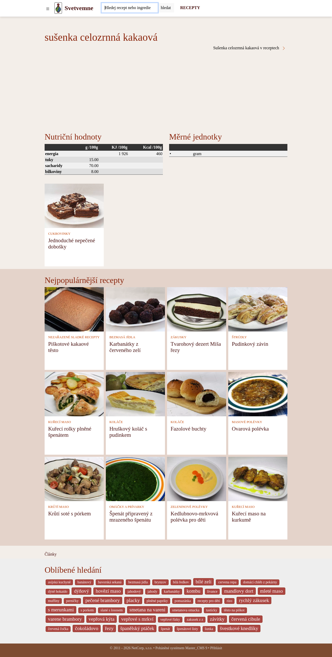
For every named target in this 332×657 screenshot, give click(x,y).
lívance (212, 591)
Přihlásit (216, 648)
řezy (109, 628)
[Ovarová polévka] (257, 393)
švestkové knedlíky (239, 628)
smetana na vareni (147, 609)
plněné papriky (157, 601)
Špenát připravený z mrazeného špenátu (131, 516)
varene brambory (65, 619)
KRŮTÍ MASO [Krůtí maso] (58, 507)
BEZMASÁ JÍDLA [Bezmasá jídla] (122, 337)
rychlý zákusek (254, 600)
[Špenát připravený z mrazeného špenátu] (135, 478)
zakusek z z (195, 619)
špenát (165, 629)
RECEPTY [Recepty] (190, 7)
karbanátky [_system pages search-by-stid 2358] (172, 591)
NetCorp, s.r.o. (142, 648)
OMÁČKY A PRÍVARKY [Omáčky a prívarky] (126, 507)
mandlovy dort (238, 591)
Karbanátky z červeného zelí (125, 347)
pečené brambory (102, 600)
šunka (209, 629)
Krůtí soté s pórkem (69, 513)
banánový (84, 582)
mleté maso (271, 591)
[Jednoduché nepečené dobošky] (74, 205)
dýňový (81, 591)
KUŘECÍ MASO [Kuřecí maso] (59, 422)
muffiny (53, 601)
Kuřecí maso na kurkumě (249, 516)
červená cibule (245, 619)
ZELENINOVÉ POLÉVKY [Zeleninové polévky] (189, 507)
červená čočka (58, 629)
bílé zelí (203, 581)
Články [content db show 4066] (51, 554)
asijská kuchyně (59, 582)
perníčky (72, 601)
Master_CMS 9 (196, 648)
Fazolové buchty (188, 429)
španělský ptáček (137, 628)
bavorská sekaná (109, 582)
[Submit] (166, 7)
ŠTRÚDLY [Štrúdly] (239, 337)
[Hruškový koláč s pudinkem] (135, 393)
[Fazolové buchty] (196, 393)
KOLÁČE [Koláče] (116, 422)
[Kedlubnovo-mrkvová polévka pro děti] (196, 478)
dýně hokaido (57, 591)
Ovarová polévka (250, 429)
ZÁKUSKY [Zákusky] (178, 337)
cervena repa (227, 582)
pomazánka (183, 601)
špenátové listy (187, 629)
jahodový (134, 591)
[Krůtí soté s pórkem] (74, 478)
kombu (193, 591)
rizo (229, 601)
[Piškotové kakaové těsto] (74, 309)
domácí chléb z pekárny (260, 582)
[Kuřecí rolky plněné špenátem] (74, 393)
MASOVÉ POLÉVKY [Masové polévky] (247, 422)
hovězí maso (108, 591)
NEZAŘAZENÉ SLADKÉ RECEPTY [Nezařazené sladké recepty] (74, 337)
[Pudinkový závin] (257, 309)
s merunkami (61, 609)
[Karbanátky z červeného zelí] (135, 309)
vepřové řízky (170, 619)
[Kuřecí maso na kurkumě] (257, 478)
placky (133, 600)
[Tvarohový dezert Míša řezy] (196, 309)
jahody (152, 591)
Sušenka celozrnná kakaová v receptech (249, 48)
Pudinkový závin (250, 344)
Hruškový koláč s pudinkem (128, 432)
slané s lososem (111, 610)
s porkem (87, 610)
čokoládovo (86, 628)
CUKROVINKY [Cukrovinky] (59, 234)
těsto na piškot (234, 610)
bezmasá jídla (138, 582)
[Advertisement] (166, 89)
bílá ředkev (181, 582)
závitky (217, 619)
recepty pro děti (209, 601)
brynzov (160, 582)
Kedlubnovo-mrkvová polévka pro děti (194, 516)
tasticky (211, 610)
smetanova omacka (185, 610)
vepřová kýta (102, 619)
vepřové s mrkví (137, 619)
